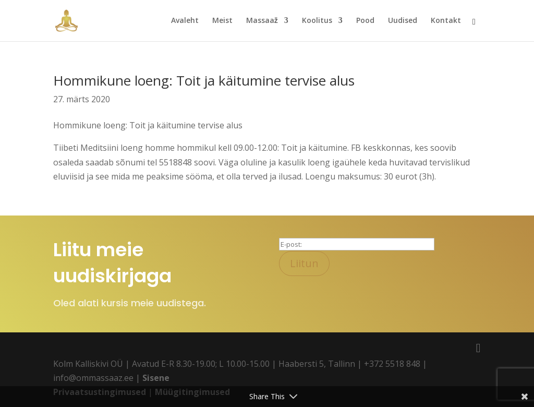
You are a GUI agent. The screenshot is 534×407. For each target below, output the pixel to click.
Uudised (402, 21)
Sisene (155, 378)
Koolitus (317, 21)
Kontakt (446, 21)
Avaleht (185, 21)
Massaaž (262, 21)
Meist (222, 21)
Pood (365, 21)
